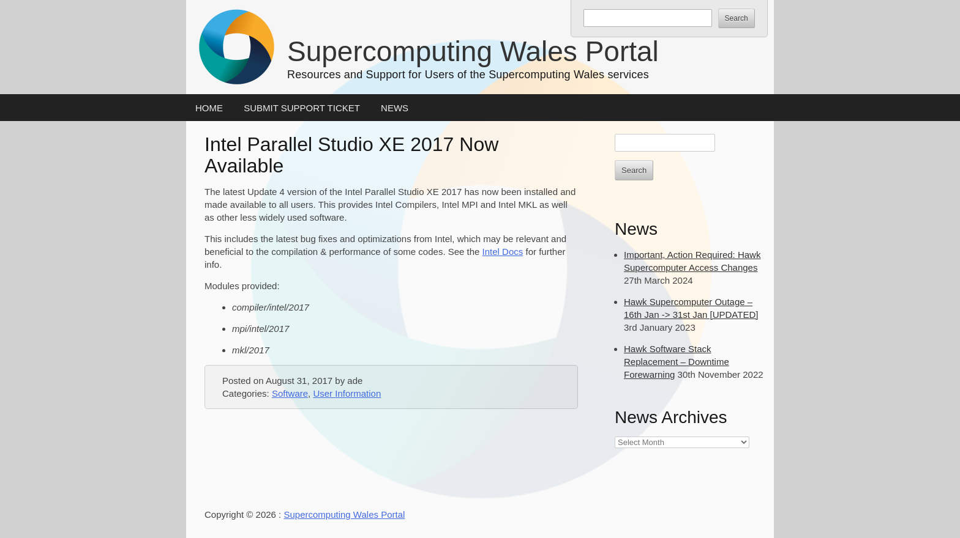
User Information (347, 393)
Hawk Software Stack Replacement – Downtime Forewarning (676, 362)
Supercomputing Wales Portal (473, 51)
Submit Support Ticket (302, 108)
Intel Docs (502, 251)
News (394, 108)
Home (209, 108)
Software (290, 393)
